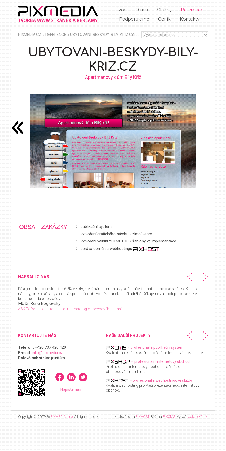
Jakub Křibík (197, 417)
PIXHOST (142, 417)
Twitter (82, 377)
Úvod (121, 10)
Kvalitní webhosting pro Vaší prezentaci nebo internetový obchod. (152, 385)
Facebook (59, 377)
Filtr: (135, 34)
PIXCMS (169, 417)
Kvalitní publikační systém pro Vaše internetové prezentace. (154, 350)
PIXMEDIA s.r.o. (62, 417)
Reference (192, 10)
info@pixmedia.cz (47, 352)
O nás (142, 10)
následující (17, 127)
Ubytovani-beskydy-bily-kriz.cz (102, 34)
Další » (204, 277)
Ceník (164, 19)
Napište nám (71, 389)
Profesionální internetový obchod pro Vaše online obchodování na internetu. (148, 366)
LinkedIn (71, 377)
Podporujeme (134, 19)
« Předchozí (191, 277)
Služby (164, 10)
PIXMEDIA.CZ (29, 34)
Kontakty (189, 19)
